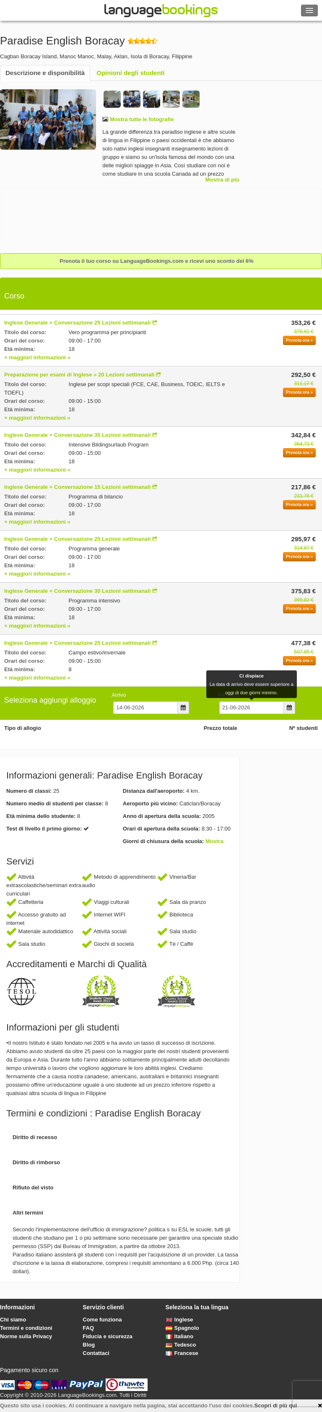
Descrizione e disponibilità (45, 72)
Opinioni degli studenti (130, 72)
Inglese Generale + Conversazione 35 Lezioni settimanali (77, 435)
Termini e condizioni (26, 1328)
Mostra (214, 841)
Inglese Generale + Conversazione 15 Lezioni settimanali (77, 487)
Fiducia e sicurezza (107, 1336)
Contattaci (96, 1353)
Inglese (179, 1319)
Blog (89, 1345)
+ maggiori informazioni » (37, 357)
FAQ (88, 1328)
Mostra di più (222, 179)
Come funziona (102, 1319)
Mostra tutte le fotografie (141, 119)
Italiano (180, 1336)
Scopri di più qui (275, 1405)
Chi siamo (13, 1319)
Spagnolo (182, 1328)
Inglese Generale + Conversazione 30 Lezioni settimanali (77, 591)
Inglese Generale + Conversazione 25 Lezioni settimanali (77, 322)
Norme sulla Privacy (26, 1336)
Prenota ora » (299, 340)
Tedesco (181, 1345)
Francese (182, 1353)
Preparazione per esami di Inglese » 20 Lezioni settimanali (79, 374)
